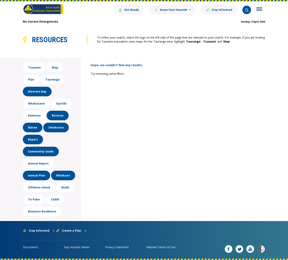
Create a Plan (71, 230)
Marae (32, 127)
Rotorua (57, 115)
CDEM (55, 199)
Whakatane (36, 103)
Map (55, 67)
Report (33, 139)
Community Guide (41, 151)
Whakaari (63, 175)
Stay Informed (219, 9)
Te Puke (34, 199)
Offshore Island (39, 187)
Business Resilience (42, 211)
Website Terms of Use (160, 247)
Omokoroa (56, 127)
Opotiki (61, 103)
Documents (30, 247)
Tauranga (52, 79)
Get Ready (128, 9)
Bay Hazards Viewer (77, 247)
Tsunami (34, 67)
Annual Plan (36, 175)
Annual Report (38, 163)
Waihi (65, 187)
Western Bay (37, 91)
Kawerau (34, 115)
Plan (31, 79)
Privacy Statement (117, 247)
